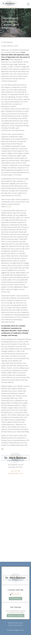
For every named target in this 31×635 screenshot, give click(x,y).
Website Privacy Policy (15, 623)
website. (8, 207)
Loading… (15, 516)
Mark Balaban (8, 42)
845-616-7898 (5, 7)
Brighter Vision (19, 630)
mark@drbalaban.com (14, 7)
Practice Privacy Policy (15, 625)
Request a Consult (16, 615)
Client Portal (15, 598)
